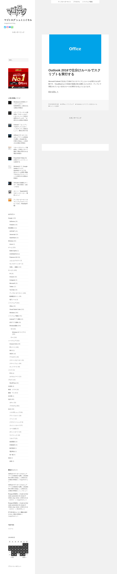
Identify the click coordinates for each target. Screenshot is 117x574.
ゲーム (10, 247)
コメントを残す (54, 106)
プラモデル (13, 406)
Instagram (12, 280)
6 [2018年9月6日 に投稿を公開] (18, 547)
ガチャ (11, 402)
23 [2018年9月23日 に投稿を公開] (27, 552)
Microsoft (12, 283)
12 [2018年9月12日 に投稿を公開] (15, 549)
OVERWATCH (14, 254)
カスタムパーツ (14, 376)
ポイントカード (14, 432)
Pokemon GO (13, 257)
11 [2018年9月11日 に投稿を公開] (12, 549)
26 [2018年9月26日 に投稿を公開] (15, 554)
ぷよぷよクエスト (15, 260)
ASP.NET (12, 231)
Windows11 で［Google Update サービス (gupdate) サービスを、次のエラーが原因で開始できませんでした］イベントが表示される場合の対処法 (21, 172)
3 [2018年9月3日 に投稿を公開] (9, 547)
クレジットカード (15, 425)
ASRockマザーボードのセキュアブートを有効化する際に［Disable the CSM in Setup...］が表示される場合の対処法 (21, 139)
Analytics (12, 224)
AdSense (12, 221)
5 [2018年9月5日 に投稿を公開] (15, 547)
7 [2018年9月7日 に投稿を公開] (21, 547)
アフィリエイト (14, 415)
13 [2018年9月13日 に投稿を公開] (18, 549)
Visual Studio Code (15, 309)
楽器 (11, 461)
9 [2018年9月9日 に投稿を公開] (26, 547)
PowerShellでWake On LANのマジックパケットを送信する (21, 160)
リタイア (12, 438)
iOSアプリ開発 (14, 322)
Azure (11, 244)
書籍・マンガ (12, 392)
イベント (12, 419)
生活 (9, 409)
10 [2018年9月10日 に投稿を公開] (9, 549)
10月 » (24, 557)
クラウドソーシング (15, 422)
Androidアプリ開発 (15, 319)
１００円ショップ (15, 412)
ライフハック (13, 435)
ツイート (10, 528)
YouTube (12, 290)
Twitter (11, 286)
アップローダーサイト (16, 293)
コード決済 (13, 428)
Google (10, 218)
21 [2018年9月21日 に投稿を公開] (21, 552)
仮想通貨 (12, 441)
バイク (10, 370)
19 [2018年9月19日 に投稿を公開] (15, 552)
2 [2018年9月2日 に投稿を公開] (26, 544)
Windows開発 (13, 325)
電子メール (13, 299)
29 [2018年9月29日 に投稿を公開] (24, 554)
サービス (10, 270)
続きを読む (53, 92)
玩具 (9, 399)
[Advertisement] (18, 46)
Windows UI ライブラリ (19, 332)
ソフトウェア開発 (13, 316)
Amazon (12, 277)
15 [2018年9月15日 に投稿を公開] (24, 549)
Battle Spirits (13, 250)
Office (11, 306)
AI (10, 273)
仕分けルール (93, 104)
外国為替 (12, 445)
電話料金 (12, 451)
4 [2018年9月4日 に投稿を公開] (12, 547)
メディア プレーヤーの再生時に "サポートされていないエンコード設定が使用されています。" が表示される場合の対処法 (21, 116)
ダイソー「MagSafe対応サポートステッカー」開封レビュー (21, 193)
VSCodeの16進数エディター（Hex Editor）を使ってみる (21, 184)
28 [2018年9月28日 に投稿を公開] (21, 554)
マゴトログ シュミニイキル (18, 19)
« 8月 (12, 557)
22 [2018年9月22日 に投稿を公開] (24, 552)
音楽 (9, 458)
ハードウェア (12, 340)
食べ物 (11, 454)
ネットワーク (13, 366)
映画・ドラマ (12, 389)
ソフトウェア (12, 303)
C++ (12, 337)
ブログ (10, 379)
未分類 (10, 396)
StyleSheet (13, 237)
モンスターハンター (15, 263)
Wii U (11, 350)
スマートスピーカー (15, 360)
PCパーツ (12, 347)
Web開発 (10, 228)
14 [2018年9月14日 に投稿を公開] (21, 549)
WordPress (13, 383)
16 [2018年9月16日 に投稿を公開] (27, 549)
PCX (11, 373)
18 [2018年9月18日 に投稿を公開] (12, 552)
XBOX (11, 353)
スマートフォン (14, 363)
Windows (10, 241)
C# (11, 329)
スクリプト (85, 104)
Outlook (79, 104)
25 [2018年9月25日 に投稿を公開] (12, 554)
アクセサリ (13, 357)
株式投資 (12, 448)
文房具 (10, 386)
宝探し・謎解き (14, 267)
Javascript (12, 234)
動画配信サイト (14, 296)
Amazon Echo (14, 344)
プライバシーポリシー (14, 566)
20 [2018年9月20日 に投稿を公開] (18, 552)
